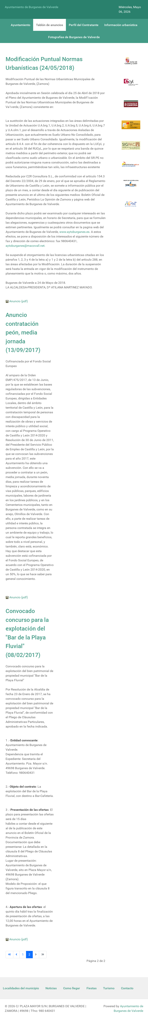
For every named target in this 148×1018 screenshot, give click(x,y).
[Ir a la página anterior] (16, 954)
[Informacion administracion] (131, 166)
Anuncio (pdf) (17, 301)
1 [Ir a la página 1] (23, 954)
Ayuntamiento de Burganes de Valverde (31, 7)
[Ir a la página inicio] (9, 954)
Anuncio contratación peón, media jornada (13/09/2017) (23, 332)
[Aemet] (131, 206)
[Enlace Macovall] (131, 185)
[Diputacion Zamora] (131, 106)
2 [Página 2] (29, 954)
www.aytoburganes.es (74, 232)
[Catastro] (131, 127)
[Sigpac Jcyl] (131, 147)
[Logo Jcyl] (131, 63)
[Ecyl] (131, 84)
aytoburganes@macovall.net (25, 246)
